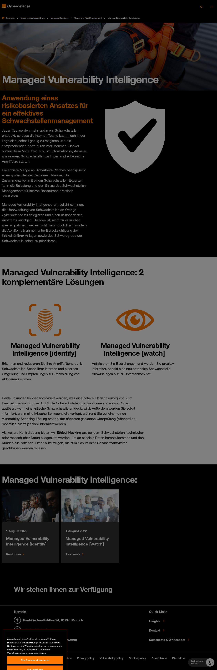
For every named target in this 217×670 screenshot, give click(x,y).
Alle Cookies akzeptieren (35, 664)
